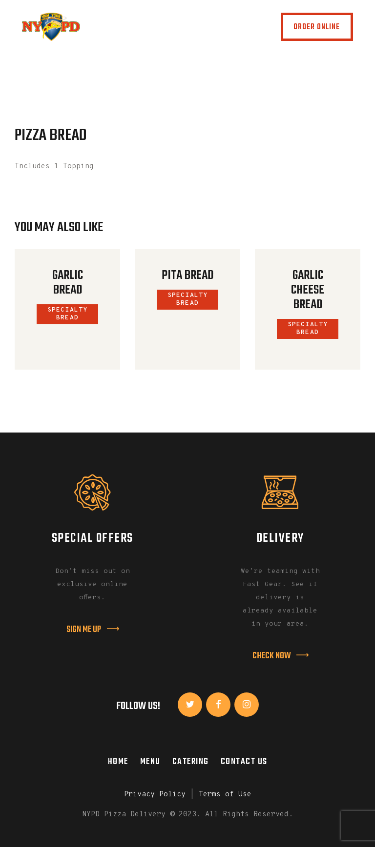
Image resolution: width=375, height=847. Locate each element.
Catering (190, 761)
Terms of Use (225, 794)
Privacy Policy (155, 794)
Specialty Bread (67, 314)
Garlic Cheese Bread (307, 290)
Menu (150, 761)
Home (118, 761)
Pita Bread (187, 275)
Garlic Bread (67, 282)
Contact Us (244, 761)
